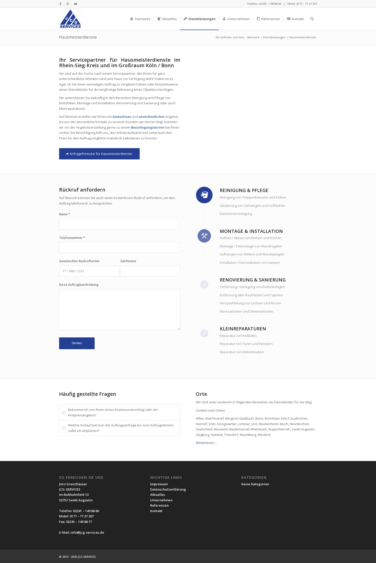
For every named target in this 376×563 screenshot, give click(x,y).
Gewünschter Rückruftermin (79, 261)
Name (64, 214)
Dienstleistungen (274, 37)
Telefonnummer (72, 238)
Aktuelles (157, 494)
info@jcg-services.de (87, 532)
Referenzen (159, 505)
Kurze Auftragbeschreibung (79, 285)
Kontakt (156, 511)
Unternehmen (161, 500)
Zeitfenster (128, 261)
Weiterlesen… (206, 442)
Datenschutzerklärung (168, 489)
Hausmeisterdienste (78, 37)
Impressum (159, 484)
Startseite (253, 37)
